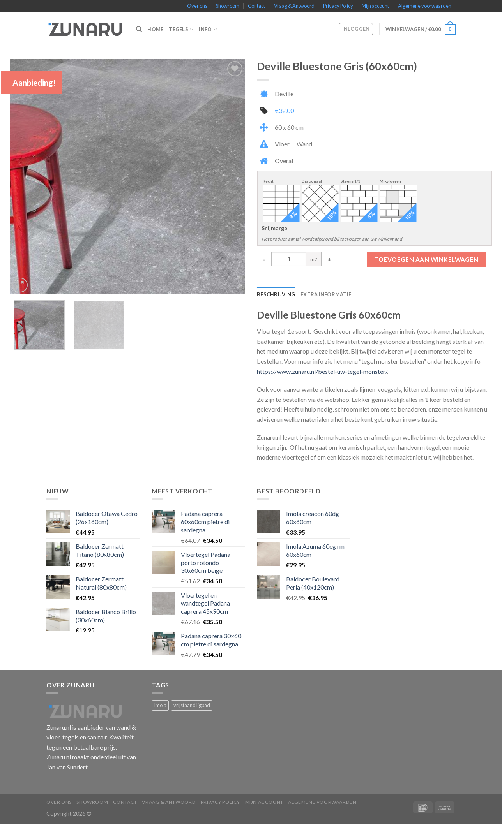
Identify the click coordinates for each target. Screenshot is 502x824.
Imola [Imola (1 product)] (160, 705)
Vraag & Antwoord (294, 6)
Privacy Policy (338, 6)
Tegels (181, 29)
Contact (256, 6)
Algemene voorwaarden (424, 6)
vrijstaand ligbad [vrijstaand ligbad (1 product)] (191, 705)
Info (208, 29)
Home (155, 29)
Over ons (197, 6)
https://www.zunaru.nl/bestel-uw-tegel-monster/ (322, 371)
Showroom (227, 6)
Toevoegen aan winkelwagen (426, 259)
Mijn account (375, 6)
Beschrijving (276, 294)
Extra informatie (325, 294)
